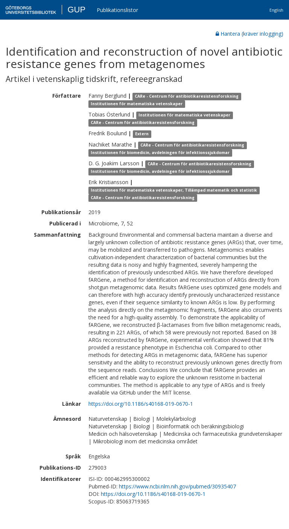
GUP (76, 9)
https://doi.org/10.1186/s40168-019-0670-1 (140, 403)
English (276, 10)
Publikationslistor (117, 10)
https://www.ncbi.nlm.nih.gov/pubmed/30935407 (177, 486)
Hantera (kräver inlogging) (249, 33)
